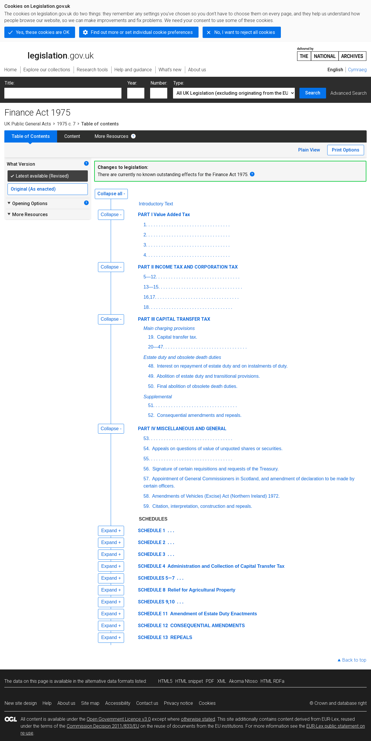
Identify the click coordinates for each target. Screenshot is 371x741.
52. (151, 415)
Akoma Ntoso (243, 681)
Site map (90, 703)
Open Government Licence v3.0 (119, 719)
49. (151, 376)
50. (151, 386)
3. (145, 244)
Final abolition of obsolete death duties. (196, 386)
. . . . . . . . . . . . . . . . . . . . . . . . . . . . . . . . (189, 224)
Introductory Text (156, 203)
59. (146, 506)
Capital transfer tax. (176, 337)
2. (145, 234)
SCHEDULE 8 (151, 590)
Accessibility (117, 703)
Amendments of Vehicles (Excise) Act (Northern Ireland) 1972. (215, 496)
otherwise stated (198, 719)
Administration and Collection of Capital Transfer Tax (225, 566)
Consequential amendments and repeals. (198, 415)
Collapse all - (111, 193)
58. (146, 496)
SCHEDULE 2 (151, 542)
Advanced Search (348, 93)
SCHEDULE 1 (151, 530)
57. (146, 478)
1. (145, 224)
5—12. (150, 276)
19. (151, 337)
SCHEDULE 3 (151, 554)
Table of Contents (31, 136)
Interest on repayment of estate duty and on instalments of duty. (222, 366)
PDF (210, 681)
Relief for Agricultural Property (200, 589)
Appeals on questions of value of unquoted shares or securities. (217, 448)
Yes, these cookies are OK (42, 32)
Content (72, 136)
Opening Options (27, 203)
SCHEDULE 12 (153, 625)
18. (146, 307)
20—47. (156, 346)
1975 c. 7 (66, 124)
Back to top (354, 660)
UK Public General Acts (27, 124)
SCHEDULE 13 (153, 637)
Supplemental (157, 396)
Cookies (207, 703)
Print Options (345, 150)
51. (151, 405)
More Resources (111, 136)
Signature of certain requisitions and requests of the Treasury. (215, 468)
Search (312, 93)
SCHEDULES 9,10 (156, 602)
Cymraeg (357, 69)
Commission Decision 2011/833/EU (103, 726)
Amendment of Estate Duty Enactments (213, 613)
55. (146, 458)
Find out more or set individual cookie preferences (142, 32)
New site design (21, 703)
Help (47, 703)
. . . (170, 530)
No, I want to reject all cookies (244, 32)
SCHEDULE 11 (153, 613)
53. (146, 438)
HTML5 (165, 681)
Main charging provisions (169, 328)
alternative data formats (109, 681)
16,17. (149, 297)
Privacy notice (178, 703)
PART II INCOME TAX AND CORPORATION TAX (188, 267)
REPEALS (180, 637)
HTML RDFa (272, 681)
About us (66, 703)
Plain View (309, 150)
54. (146, 448)
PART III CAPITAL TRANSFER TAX (174, 319)
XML (221, 681)
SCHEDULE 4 (151, 566)
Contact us (147, 703)
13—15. (151, 286)
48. (151, 366)
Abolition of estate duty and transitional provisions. (208, 376)
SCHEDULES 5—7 (156, 578)
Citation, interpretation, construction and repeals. (201, 506)
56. (146, 468)
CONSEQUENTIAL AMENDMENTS (207, 625)
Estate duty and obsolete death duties (182, 357)
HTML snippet (189, 681)
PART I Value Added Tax (164, 214)
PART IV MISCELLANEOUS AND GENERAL (182, 428)
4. (145, 255)
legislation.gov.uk (49, 53)
